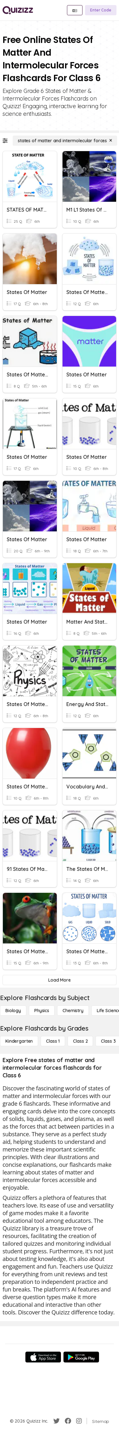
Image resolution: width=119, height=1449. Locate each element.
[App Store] (43, 1357)
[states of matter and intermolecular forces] (65, 141)
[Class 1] (53, 1041)
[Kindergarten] (19, 1041)
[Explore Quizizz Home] (18, 10)
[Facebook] (68, 1421)
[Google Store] (81, 1357)
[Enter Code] (100, 10)
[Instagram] (79, 1421)
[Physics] (42, 1010)
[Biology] (13, 1010)
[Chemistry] (73, 1010)
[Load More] (59, 980)
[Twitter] (56, 1421)
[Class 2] (80, 1041)
